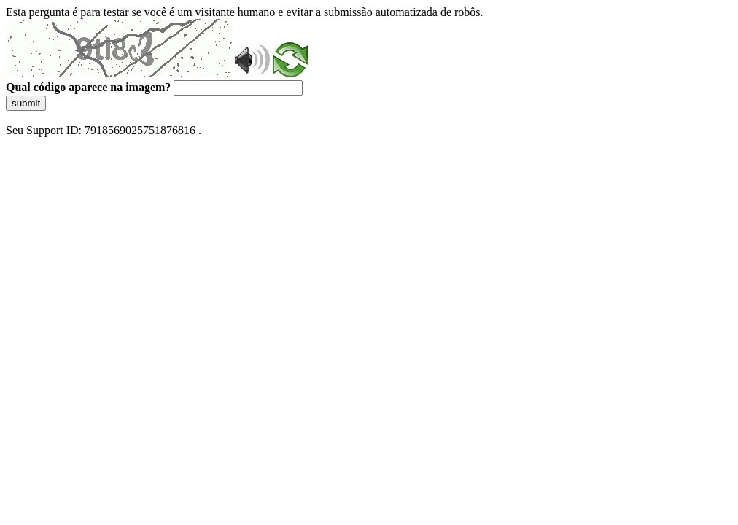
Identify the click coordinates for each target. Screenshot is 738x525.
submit (26, 103)
